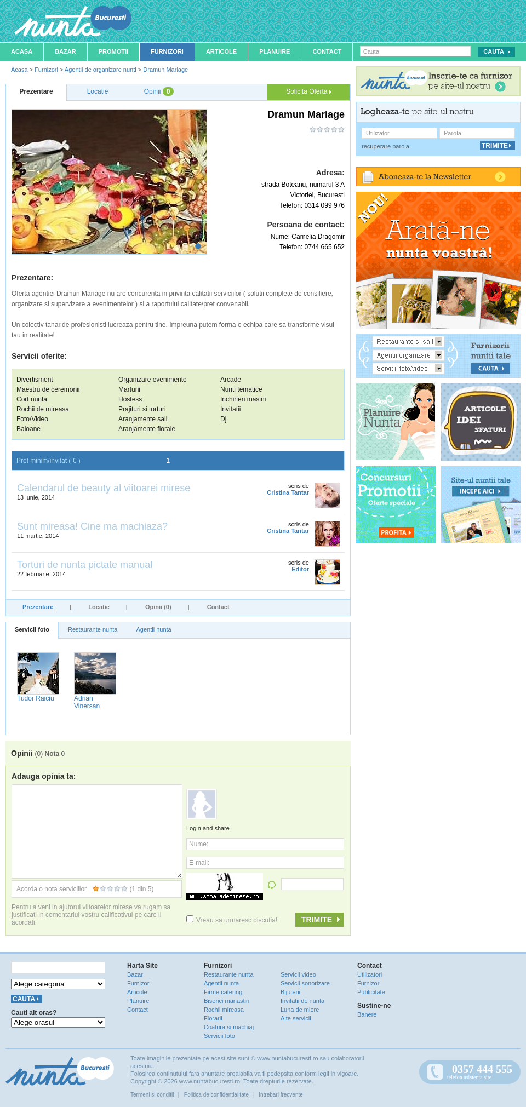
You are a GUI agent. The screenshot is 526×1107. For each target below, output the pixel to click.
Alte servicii (296, 1018)
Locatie (99, 607)
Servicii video (298, 974)
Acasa (21, 51)
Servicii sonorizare (305, 983)
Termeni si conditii (152, 1095)
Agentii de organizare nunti (100, 69)
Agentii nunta (153, 629)
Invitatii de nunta (302, 1000)
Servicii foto (32, 629)
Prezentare (37, 607)
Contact (326, 51)
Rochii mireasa (224, 1009)
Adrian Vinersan (87, 702)
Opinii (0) (158, 607)
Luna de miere (300, 1009)
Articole (221, 51)
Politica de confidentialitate (216, 1095)
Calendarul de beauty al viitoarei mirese (103, 488)
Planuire (274, 51)
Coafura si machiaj (229, 1027)
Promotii (113, 51)
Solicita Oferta (308, 91)
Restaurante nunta (93, 629)
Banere (366, 1014)
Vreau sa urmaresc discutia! (231, 920)
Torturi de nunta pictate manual (84, 564)
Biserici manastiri (226, 1000)
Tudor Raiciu (35, 698)
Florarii (213, 1018)
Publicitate (371, 992)
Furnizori (167, 51)
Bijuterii (290, 992)
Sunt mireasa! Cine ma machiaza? (92, 526)
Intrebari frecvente (281, 1095)
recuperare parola (385, 146)
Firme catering (223, 992)
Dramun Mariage (165, 69)
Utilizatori (369, 974)
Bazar (65, 51)
